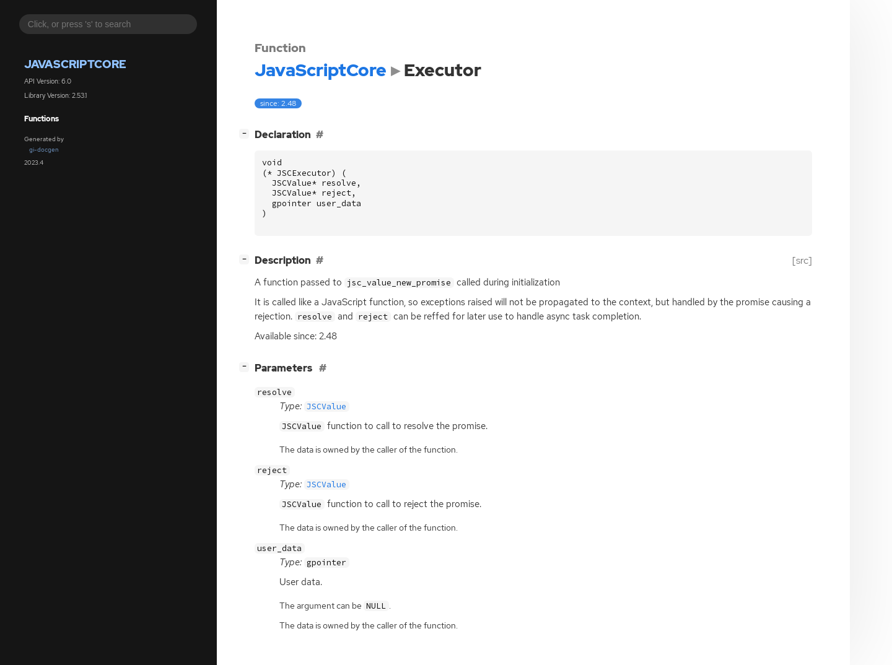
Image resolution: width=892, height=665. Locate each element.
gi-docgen (44, 150)
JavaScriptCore (75, 64)
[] (246, 133)
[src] (802, 260)
